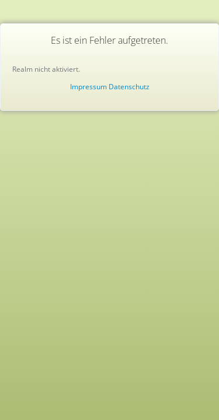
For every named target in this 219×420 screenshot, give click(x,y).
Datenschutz (129, 87)
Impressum (88, 87)
